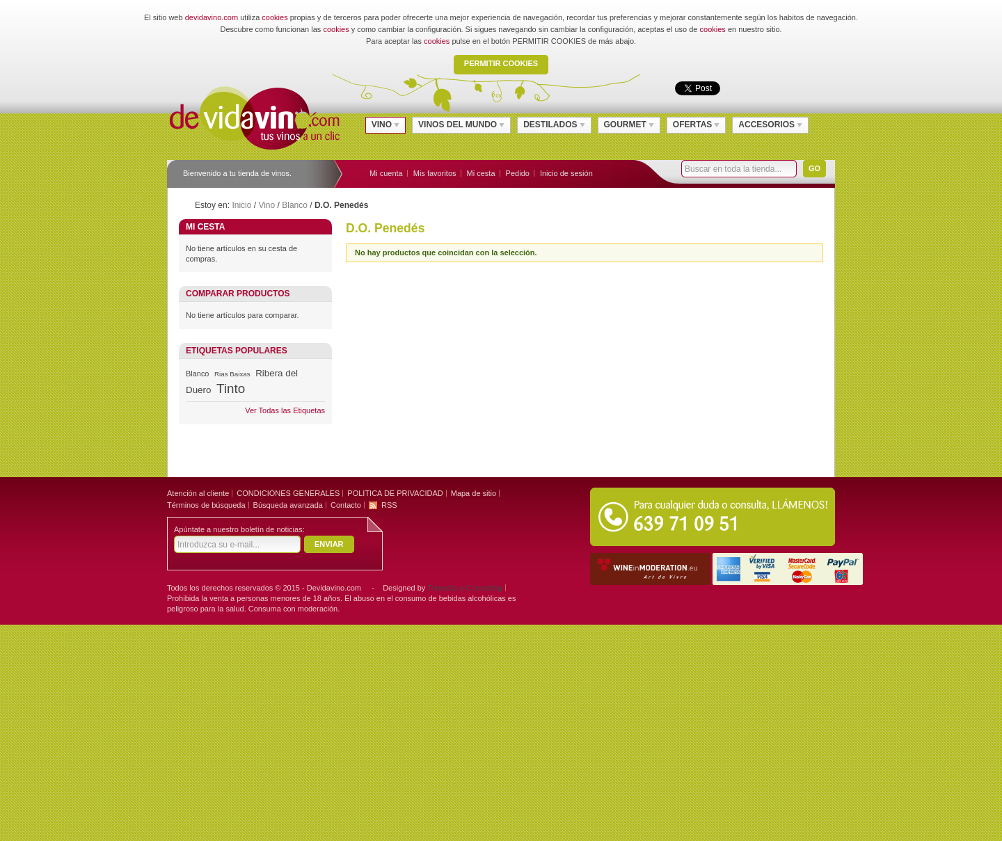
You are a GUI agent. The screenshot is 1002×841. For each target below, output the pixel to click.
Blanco (295, 205)
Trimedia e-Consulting (464, 588)
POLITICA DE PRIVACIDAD (395, 493)
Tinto (230, 388)
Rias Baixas (232, 374)
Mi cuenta (386, 173)
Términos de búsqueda (206, 505)
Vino (266, 205)
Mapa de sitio (473, 493)
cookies (274, 17)
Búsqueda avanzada (288, 505)
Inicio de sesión (566, 173)
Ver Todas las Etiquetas (285, 410)
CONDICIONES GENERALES (288, 493)
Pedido (518, 173)
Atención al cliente (198, 493)
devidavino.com (211, 17)
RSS (389, 505)
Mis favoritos (434, 173)
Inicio (241, 205)
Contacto (346, 505)
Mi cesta (481, 173)
